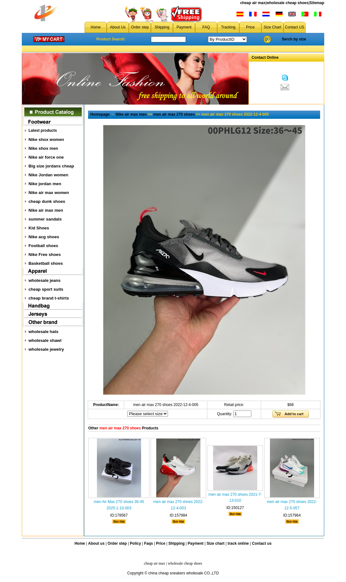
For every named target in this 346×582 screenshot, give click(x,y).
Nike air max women (48, 192)
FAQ (206, 27)
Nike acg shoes (43, 236)
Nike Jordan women (48, 175)
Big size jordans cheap (51, 166)
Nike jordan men (44, 183)
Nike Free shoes (44, 254)
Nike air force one (46, 157)
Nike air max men (45, 210)
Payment (183, 27)
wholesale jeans (44, 280)
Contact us (261, 543)
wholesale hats (43, 331)
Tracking (228, 27)
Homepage (100, 114)
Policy (135, 543)
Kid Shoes (38, 228)
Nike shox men (43, 148)
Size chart (215, 543)
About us (96, 543)
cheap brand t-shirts (48, 298)
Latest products (42, 130)
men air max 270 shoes (174, 114)
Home (96, 27)
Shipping (162, 27)
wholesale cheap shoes (287, 3)
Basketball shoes (45, 263)
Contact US (294, 27)
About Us (117, 27)
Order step (140, 27)
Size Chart (272, 27)
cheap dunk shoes (46, 201)
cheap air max (252, 3)
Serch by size (294, 39)
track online (238, 543)
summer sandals (45, 219)
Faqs (148, 543)
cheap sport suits (45, 289)
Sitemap (316, 3)
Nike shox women (46, 139)
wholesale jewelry (46, 349)
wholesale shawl (44, 340)
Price (250, 27)
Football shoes (43, 245)
